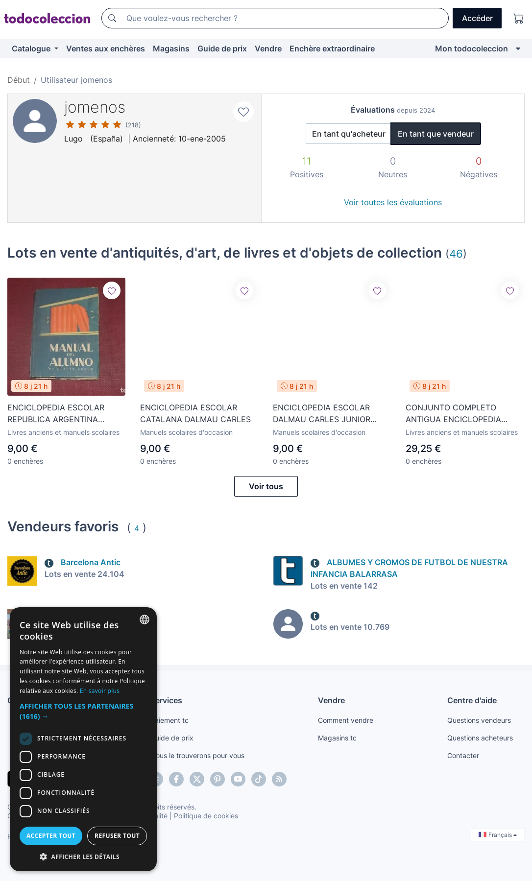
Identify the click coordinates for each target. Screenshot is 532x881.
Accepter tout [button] (50, 836)
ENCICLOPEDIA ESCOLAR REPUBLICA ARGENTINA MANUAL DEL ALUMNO (55, 414)
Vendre (268, 48)
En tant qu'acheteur (349, 134)
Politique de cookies (206, 815)
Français (498, 834)
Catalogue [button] (32, 48)
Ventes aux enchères (105, 48)
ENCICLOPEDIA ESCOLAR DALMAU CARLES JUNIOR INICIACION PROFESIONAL (322, 414)
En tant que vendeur (436, 134)
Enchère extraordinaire (332, 48)
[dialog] (83, 739)
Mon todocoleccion (471, 48)
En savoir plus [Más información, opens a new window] (100, 691)
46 (456, 253)
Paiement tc (169, 720)
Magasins (171, 48)
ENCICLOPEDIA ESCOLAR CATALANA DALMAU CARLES (195, 413)
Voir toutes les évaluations (393, 202)
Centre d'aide (472, 700)
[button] (83, 711)
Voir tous (266, 486)
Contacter (463, 755)
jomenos (94, 107)
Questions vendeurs (479, 720)
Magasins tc (337, 738)
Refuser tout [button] (117, 836)
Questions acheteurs (480, 738)
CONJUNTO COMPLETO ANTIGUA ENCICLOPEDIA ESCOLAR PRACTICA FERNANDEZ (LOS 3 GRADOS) (462, 414)
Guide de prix (222, 48)
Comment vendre (345, 720)
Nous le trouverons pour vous (197, 755)
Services (166, 700)
